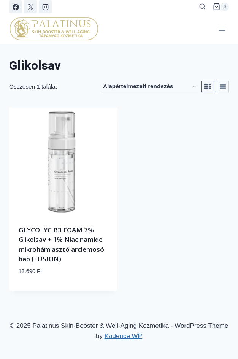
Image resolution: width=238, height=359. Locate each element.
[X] (30, 6)
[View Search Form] (202, 7)
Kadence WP (123, 336)
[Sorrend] (149, 86)
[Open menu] (222, 29)
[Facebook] (15, 6)
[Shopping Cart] (221, 7)
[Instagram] (45, 6)
